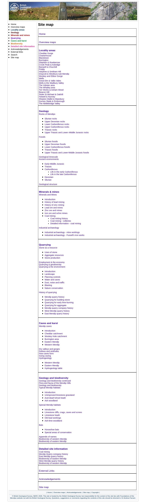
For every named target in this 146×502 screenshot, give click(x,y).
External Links (46, 470)
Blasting (48, 285)
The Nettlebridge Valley (49, 103)
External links (17, 52)
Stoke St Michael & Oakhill (51, 94)
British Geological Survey (71, 496)
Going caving (45, 356)
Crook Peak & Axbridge (49, 65)
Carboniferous (51, 169)
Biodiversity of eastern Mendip (52, 441)
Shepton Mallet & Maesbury (51, 99)
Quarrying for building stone (57, 300)
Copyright (95, 492)
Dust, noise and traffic (54, 282)
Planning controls (52, 277)
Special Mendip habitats (50, 405)
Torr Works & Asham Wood (51, 90)
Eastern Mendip (52, 342)
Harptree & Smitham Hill (50, 71)
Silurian (48, 180)
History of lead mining (54, 202)
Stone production (52, 258)
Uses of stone (51, 252)
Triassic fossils (51, 150)
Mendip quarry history (54, 297)
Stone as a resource (48, 248)
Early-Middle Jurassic (54, 164)
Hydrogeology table (53, 368)
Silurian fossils (51, 141)
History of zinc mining (54, 205)
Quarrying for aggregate (55, 305)
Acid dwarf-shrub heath (55, 398)
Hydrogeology (45, 358)
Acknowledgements (49, 479)
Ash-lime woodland (53, 421)
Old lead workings (53, 418)
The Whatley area (47, 87)
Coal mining (50, 216)
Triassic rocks (51, 130)
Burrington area (52, 339)
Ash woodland (51, 400)
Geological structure (48, 184)
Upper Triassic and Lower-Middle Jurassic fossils (67, 152)
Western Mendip (52, 345)
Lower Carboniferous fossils (57, 147)
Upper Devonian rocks (55, 121)
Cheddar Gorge (46, 53)
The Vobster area (47, 85)
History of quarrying (48, 292)
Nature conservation (54, 288)
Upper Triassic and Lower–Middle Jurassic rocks (67, 132)
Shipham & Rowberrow (49, 62)
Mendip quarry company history (59, 308)
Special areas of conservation (58, 432)
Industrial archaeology (49, 228)
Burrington (43, 60)
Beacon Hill (44, 92)
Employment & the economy (52, 262)
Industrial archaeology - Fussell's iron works (64, 235)
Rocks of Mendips (47, 114)
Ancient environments (49, 159)
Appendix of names (47, 437)
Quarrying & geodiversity (50, 264)
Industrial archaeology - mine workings (62, 232)
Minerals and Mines (48, 195)
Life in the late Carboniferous (63, 174)
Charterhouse (45, 55)
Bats (41, 425)
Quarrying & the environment (52, 267)
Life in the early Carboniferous (64, 172)
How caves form (46, 353)
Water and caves (52, 280)
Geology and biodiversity (50, 385)
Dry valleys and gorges (49, 349)
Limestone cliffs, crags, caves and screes (63, 412)
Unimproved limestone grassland (60, 395)
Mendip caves (45, 326)
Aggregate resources (54, 255)
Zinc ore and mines (53, 210)
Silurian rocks (51, 119)
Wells (41, 78)
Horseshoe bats (52, 429)
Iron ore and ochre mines (56, 213)
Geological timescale (48, 157)
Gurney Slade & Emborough (52, 101)
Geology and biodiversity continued (55, 381)
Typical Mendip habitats (49, 387)
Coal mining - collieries (60, 221)
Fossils (42, 137)
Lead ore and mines (54, 208)
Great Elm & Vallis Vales (50, 81)
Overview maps (47, 42)
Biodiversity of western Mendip (53, 439)
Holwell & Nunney (47, 97)
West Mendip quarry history (57, 311)
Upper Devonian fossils (55, 144)
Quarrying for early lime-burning (59, 302)
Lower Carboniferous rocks (57, 124)
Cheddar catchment (54, 333)
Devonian (49, 177)
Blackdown (44, 58)
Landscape (50, 274)
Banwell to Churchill (48, 67)
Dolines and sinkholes (49, 351)
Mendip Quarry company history (53, 454)
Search (14, 55)
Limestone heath (52, 415)
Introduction (50, 199)
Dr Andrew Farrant (128, 498)
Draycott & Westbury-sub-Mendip (54, 74)
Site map (44, 487)
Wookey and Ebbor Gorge (51, 76)
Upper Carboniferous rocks (57, 127)
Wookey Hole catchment (56, 336)
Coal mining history (59, 218)
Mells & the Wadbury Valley (51, 83)
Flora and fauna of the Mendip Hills (55, 383)
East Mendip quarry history (57, 313)
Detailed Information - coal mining (65, 223)
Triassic (48, 166)
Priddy (42, 69)
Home (42, 34)
